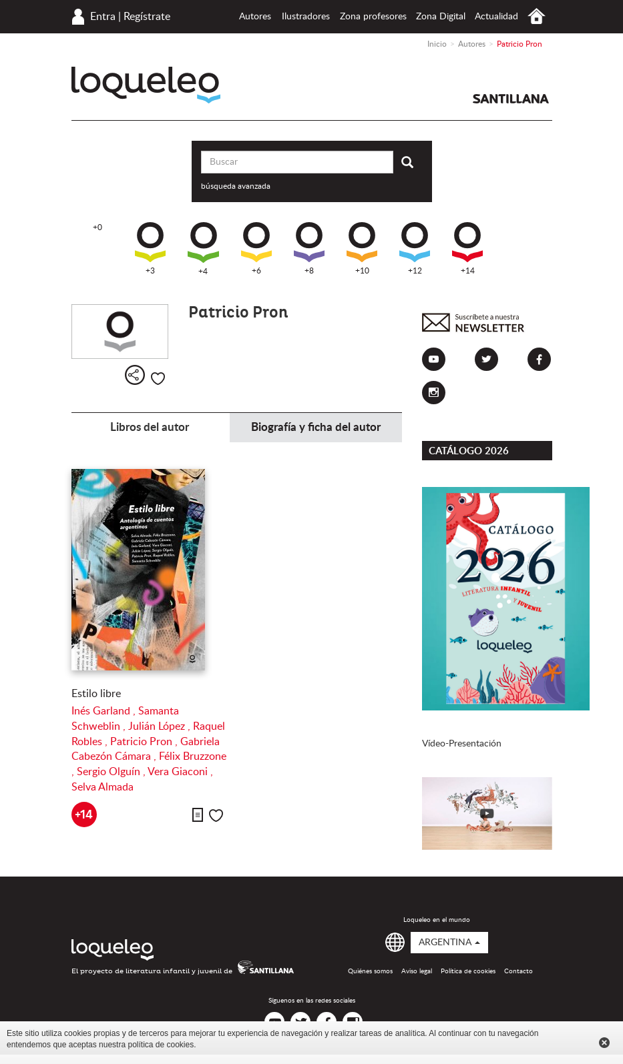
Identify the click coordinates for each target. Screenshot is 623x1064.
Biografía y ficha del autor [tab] (316, 427)
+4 (203, 249)
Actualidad (496, 16)
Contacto (518, 971)
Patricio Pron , (145, 741)
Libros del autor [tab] (149, 427)
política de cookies (161, 1044)
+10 (362, 248)
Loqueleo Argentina (145, 85)
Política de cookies (468, 971)
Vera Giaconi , (180, 771)
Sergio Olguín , (112, 771)
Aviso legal (416, 971)
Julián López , (160, 726)
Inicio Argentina (537, 16)
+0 (97, 227)
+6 (256, 248)
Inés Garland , (104, 711)
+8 (309, 248)
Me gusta (158, 378)
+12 (414, 248)
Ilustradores (306, 16)
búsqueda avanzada (235, 186)
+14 (467, 248)
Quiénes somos (370, 971)
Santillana (511, 98)
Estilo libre (96, 693)
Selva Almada (102, 787)
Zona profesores (373, 16)
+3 (150, 248)
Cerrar (604, 1042)
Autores (255, 16)
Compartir (135, 375)
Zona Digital (440, 16)
